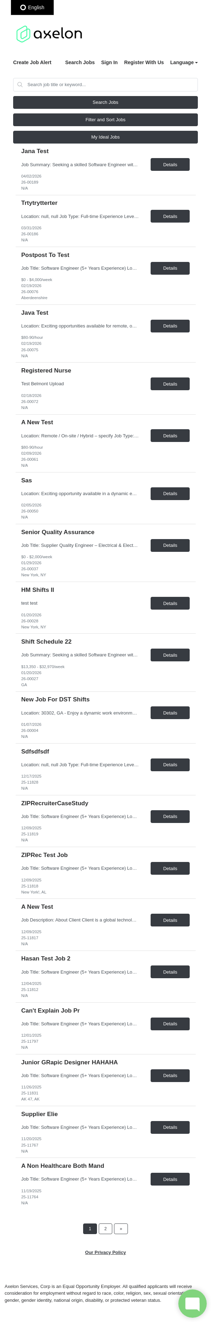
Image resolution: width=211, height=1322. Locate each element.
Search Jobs (79, 62)
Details (170, 164)
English (32, 7)
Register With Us (144, 62)
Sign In (109, 62)
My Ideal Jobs (105, 137)
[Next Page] (121, 1228)
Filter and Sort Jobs (106, 119)
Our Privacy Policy (105, 1252)
